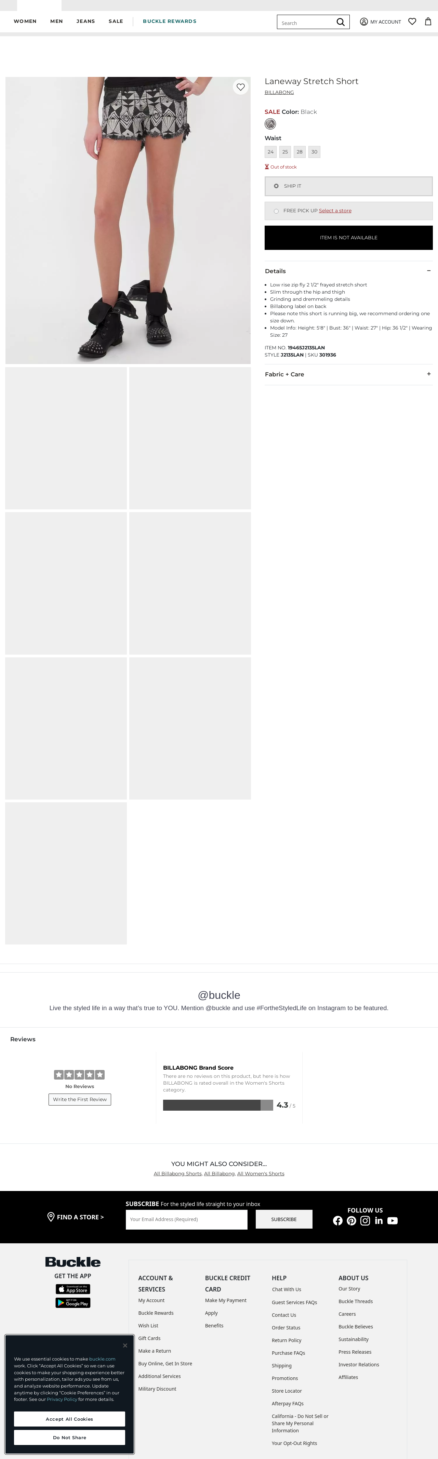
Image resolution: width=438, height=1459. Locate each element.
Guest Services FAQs (294, 1229)
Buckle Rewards (156, 1239)
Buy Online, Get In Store (165, 1290)
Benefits (214, 1252)
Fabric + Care (349, 379)
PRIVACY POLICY (134, 1407)
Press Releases (355, 1278)
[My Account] (380, 26)
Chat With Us (286, 1216)
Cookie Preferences (323, 1407)
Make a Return (154, 1277)
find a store (80, 1143)
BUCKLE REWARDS (170, 26)
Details (349, 276)
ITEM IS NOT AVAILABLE (348, 243)
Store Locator (287, 1317)
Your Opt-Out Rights (294, 1369)
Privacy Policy (62, 1399)
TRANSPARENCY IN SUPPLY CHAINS (203, 1407)
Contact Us (284, 1241)
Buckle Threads (356, 1227)
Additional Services (159, 1302)
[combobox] (306, 27)
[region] (69, 1394)
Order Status (286, 1254)
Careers (347, 1240)
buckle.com (102, 1359)
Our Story (349, 1215)
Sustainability (354, 1265)
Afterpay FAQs (288, 1330)
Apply (211, 1239)
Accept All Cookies (69, 1419)
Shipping (282, 1292)
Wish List (148, 1252)
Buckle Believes (356, 1253)
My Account (151, 1226)
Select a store (335, 216)
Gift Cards (149, 1264)
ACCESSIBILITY (270, 1407)
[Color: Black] (270, 129)
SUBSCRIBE (284, 1145)
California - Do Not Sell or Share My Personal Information (300, 1349)
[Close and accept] (125, 1345)
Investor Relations (359, 1291)
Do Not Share (70, 1437)
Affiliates (348, 1303)
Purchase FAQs (288, 1279)
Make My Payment (226, 1226)
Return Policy (286, 1266)
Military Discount (157, 1315)
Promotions (285, 1304)
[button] (25, 26)
